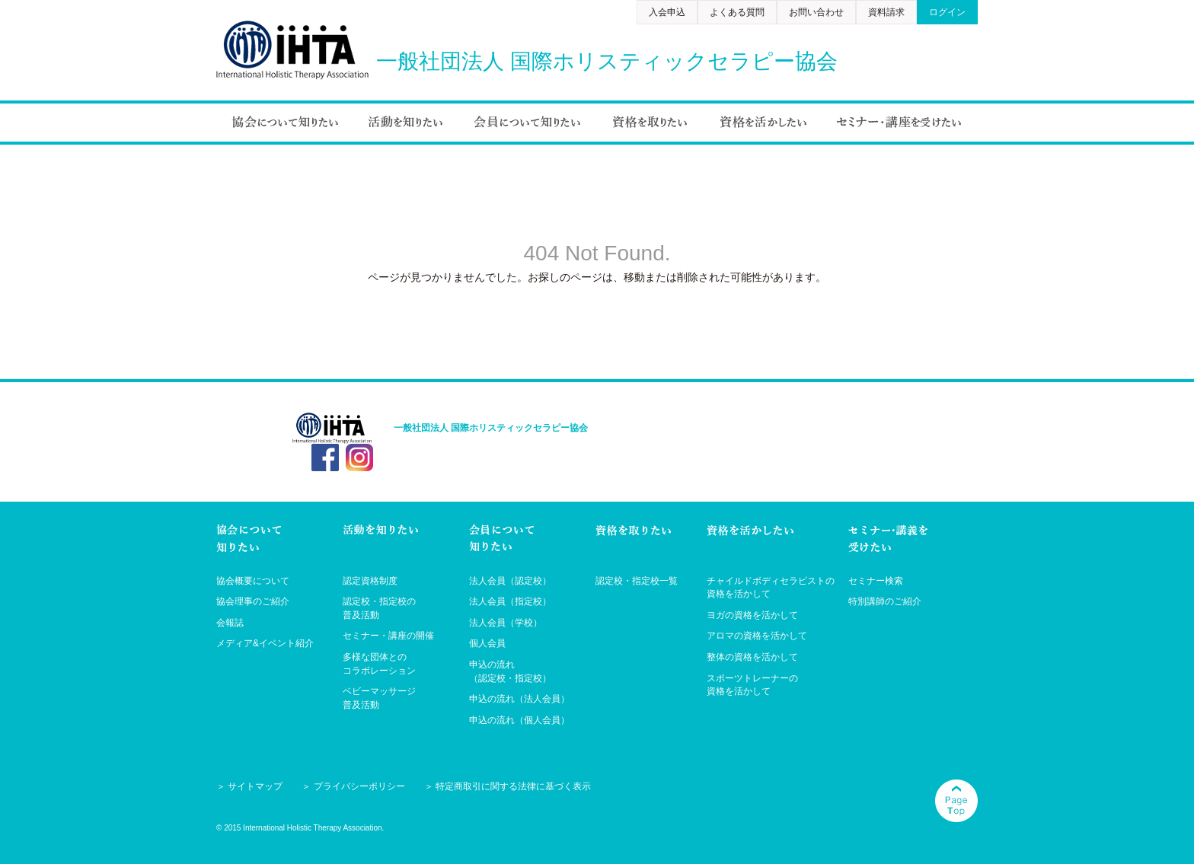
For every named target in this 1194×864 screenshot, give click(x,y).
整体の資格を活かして (752, 657)
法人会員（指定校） (510, 601)
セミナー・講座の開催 (388, 635)
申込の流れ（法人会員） (519, 698)
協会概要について (252, 580)
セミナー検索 (875, 580)
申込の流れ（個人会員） (519, 720)
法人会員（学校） (505, 622)
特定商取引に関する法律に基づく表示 (513, 786)
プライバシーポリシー (359, 786)
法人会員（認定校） (510, 580)
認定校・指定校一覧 (636, 580)
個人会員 (487, 643)
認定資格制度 (370, 580)
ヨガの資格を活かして (752, 615)
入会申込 (667, 12)
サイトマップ (255, 786)
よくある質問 (737, 12)
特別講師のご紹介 (884, 601)
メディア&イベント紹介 (265, 643)
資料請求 (886, 12)
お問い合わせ (816, 12)
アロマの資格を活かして (757, 635)
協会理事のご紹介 (252, 601)
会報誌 (230, 622)
